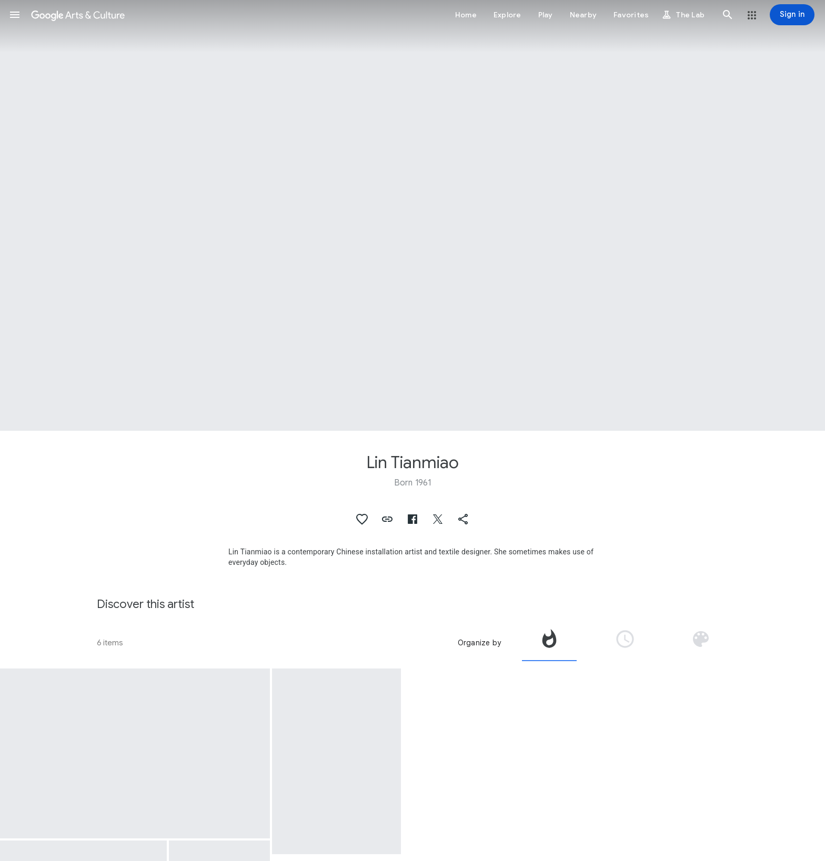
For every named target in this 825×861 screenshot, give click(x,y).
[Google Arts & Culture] (77, 14)
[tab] (549, 642)
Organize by (479, 642)
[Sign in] (792, 14)
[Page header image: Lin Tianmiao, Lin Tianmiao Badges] (412, 215)
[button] (14, 14)
